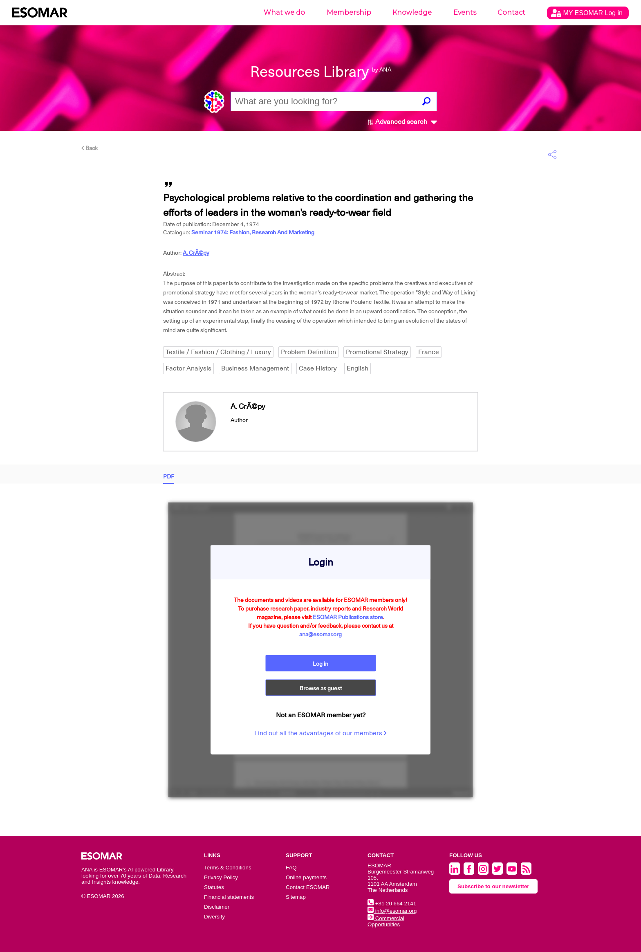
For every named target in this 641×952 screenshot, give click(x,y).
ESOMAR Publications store (348, 616)
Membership (349, 12)
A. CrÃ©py (196, 252)
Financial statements (229, 897)
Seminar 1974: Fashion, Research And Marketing (252, 232)
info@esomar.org (392, 911)
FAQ (291, 867)
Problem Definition (308, 352)
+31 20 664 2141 (392, 903)
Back (89, 148)
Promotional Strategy (377, 352)
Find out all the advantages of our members (320, 733)
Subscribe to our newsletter (493, 886)
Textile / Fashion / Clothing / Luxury (218, 352)
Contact (511, 12)
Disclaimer (216, 907)
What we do (284, 12)
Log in (320, 663)
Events (464, 12)
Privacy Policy (221, 877)
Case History (318, 368)
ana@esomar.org (320, 634)
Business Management (255, 368)
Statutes (214, 887)
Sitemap (296, 897)
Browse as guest (321, 688)
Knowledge (412, 12)
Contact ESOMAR (307, 887)
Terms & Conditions (227, 867)
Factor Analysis (188, 368)
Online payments (306, 877)
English (357, 368)
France (428, 352)
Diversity (214, 917)
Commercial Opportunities (386, 921)
